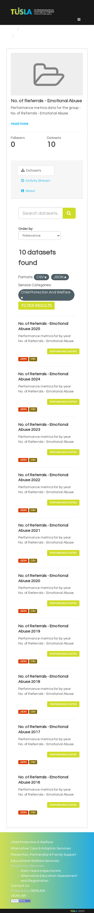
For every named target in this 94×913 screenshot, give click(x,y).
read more (19, 124)
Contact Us (20, 886)
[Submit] (69, 213)
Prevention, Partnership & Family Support (43, 854)
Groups (28, 29)
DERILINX (38, 891)
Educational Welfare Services (35, 861)
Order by (25, 229)
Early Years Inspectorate (41, 871)
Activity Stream (35, 181)
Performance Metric (63, 351)
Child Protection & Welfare (32, 842)
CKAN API (18, 896)
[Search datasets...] (40, 213)
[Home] (13, 29)
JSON (23, 359)
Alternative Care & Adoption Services (41, 848)
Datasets (31, 170)
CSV (33, 359)
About (28, 191)
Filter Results (36, 305)
